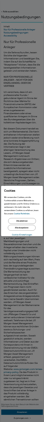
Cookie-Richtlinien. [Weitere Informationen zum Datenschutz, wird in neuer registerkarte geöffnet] (22, 214)
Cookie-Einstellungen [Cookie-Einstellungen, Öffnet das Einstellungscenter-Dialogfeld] (22, 235)
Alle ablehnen (22, 221)
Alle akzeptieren (22, 228)
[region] (22, 211)
